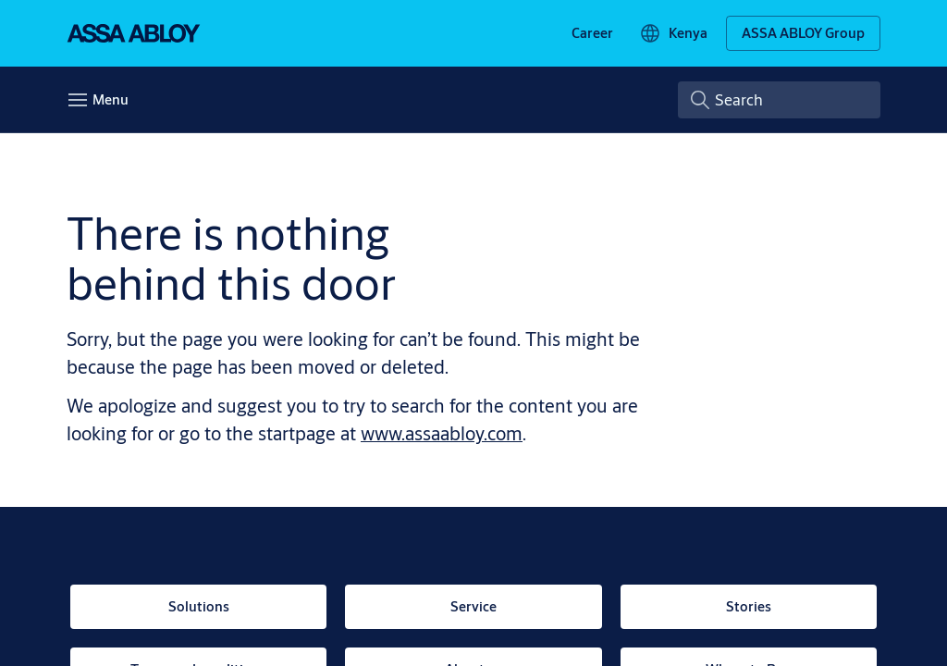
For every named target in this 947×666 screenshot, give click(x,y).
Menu (110, 99)
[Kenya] (673, 33)
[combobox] (779, 99)
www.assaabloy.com (442, 433)
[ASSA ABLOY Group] (803, 33)
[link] (592, 33)
